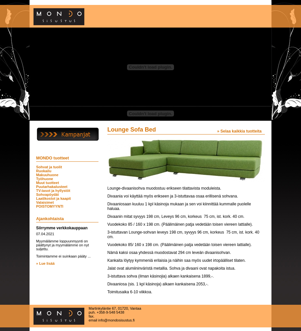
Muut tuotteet (47, 183)
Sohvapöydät (47, 195)
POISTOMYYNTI (49, 206)
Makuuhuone (47, 175)
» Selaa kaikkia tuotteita (239, 131)
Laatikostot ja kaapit (53, 198)
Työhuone (44, 179)
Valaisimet (45, 202)
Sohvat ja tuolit (49, 167)
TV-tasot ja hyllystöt (53, 191)
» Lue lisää (45, 263)
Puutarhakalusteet (51, 187)
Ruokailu (43, 171)
